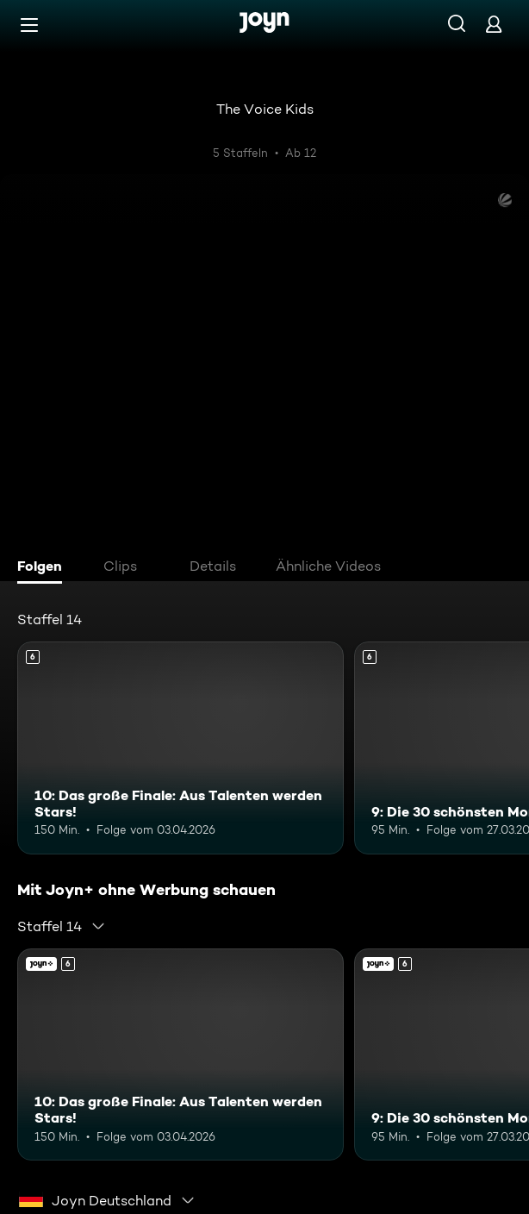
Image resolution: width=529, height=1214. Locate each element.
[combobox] (62, 926)
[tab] (44, 568)
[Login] (494, 24)
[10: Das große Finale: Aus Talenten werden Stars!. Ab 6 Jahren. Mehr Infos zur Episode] (180, 747)
